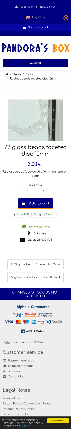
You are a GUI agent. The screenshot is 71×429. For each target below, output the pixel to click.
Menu (47, 62)
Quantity (35, 184)
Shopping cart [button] (35, 27)
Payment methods (18, 360)
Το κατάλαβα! (58, 421)
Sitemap (11, 371)
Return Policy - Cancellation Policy (26, 403)
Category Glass (43, 214)
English (35, 17)
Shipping (40, 233)
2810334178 (44, 239)
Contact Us (16, 376)
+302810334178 (26, 7)
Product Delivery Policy (19, 409)
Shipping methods (18, 366)
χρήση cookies (28, 426)
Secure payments (15, 414)
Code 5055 (21, 214)
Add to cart (35, 203)
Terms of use (12, 398)
